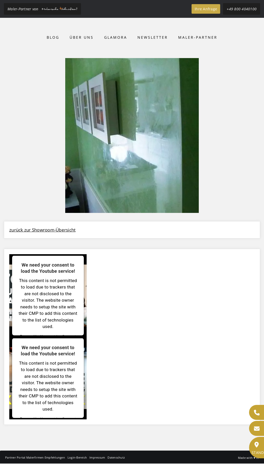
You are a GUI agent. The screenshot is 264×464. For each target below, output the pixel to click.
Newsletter (152, 37)
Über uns (82, 37)
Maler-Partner (197, 37)
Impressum (97, 457)
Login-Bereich (77, 457)
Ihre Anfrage (206, 8)
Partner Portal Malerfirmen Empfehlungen (35, 457)
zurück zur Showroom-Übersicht (42, 230)
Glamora (115, 37)
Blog (53, 37)
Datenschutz (116, 457)
